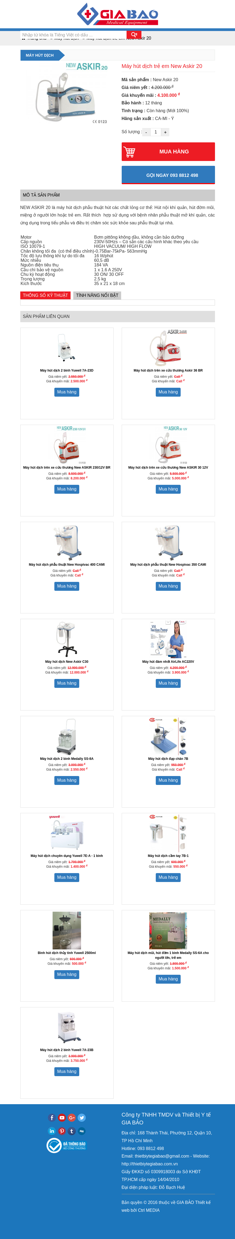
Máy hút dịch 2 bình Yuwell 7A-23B (67, 1050)
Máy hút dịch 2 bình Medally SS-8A (67, 759)
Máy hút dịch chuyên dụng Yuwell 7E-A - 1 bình (67, 856)
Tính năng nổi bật (97, 295)
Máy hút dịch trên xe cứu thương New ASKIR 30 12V (168, 467)
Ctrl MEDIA (148, 1210)
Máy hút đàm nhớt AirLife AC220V (168, 662)
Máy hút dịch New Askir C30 (66, 662)
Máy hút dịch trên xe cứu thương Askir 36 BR (168, 370)
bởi (133, 1210)
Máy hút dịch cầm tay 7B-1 (168, 856)
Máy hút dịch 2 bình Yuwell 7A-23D (67, 370)
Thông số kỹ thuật (45, 295)
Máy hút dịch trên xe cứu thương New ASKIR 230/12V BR (66, 467)
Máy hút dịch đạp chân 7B (168, 759)
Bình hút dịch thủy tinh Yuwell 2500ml (67, 953)
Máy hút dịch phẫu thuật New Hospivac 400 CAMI (67, 565)
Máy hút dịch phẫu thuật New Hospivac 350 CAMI (168, 565)
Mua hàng (66, 392)
